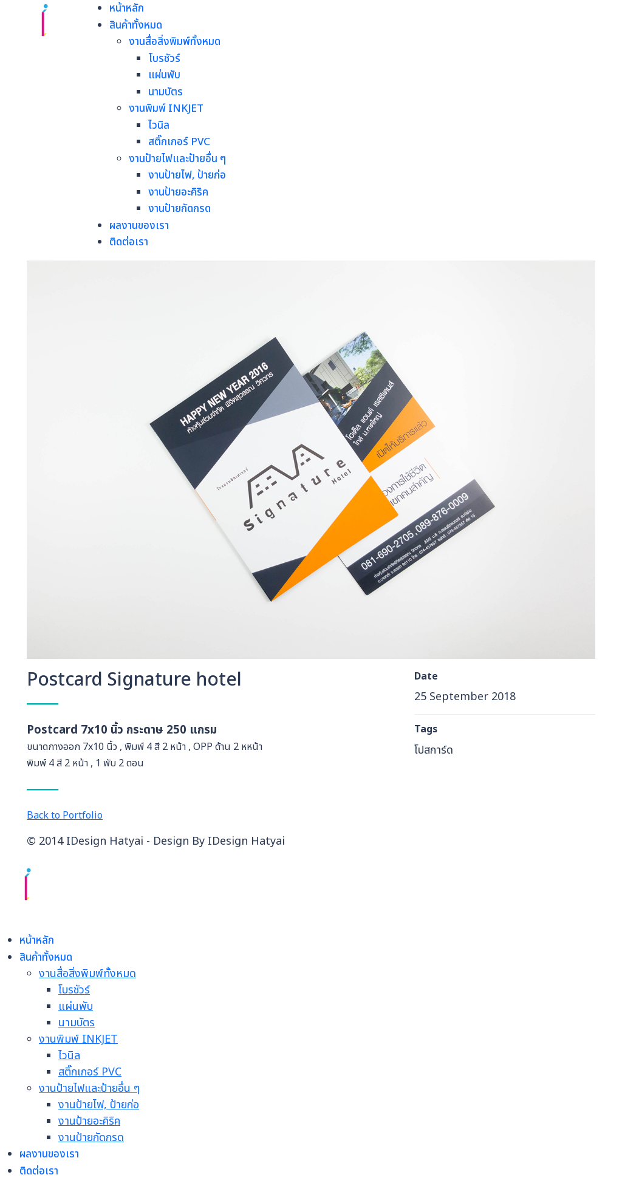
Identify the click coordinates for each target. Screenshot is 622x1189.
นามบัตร (165, 92)
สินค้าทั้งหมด (135, 25)
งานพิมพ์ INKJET (166, 109)
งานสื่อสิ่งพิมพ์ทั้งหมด (174, 42)
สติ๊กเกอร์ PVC (179, 142)
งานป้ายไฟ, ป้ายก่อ (187, 175)
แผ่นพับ (164, 75)
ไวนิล (158, 126)
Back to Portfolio (65, 815)
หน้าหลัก (126, 8)
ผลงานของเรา (139, 226)
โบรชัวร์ (164, 59)
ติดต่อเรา (128, 242)
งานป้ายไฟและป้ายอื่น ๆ (177, 159)
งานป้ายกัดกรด (179, 209)
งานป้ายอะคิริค (178, 192)
